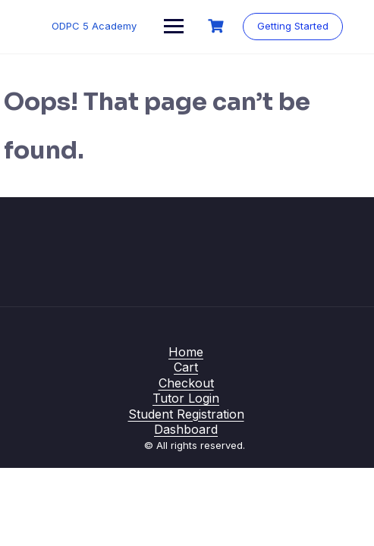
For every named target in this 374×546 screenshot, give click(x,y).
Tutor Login (185, 398)
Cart (186, 367)
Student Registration (186, 414)
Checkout (186, 383)
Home (185, 351)
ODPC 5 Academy (94, 26)
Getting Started (292, 26)
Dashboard (186, 429)
